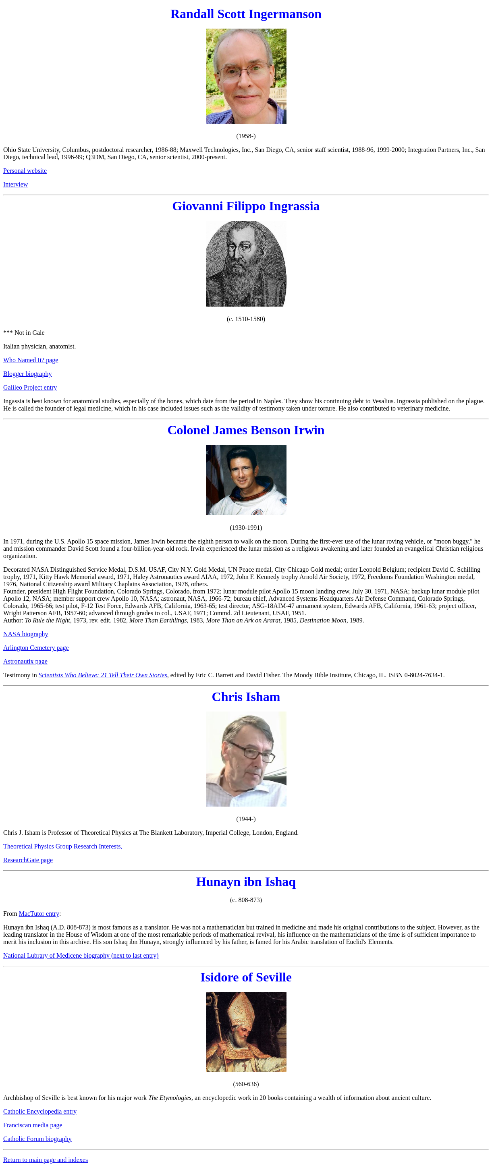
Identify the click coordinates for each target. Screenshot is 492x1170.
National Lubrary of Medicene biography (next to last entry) (81, 955)
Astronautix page (25, 661)
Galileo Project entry (30, 387)
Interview (15, 184)
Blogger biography (27, 373)
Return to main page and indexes (45, 1159)
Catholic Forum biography (37, 1138)
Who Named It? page (30, 360)
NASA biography (25, 634)
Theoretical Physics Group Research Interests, (62, 846)
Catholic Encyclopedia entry (40, 1111)
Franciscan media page (32, 1125)
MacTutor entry (39, 913)
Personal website (25, 170)
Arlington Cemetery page (36, 647)
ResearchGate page (28, 860)
